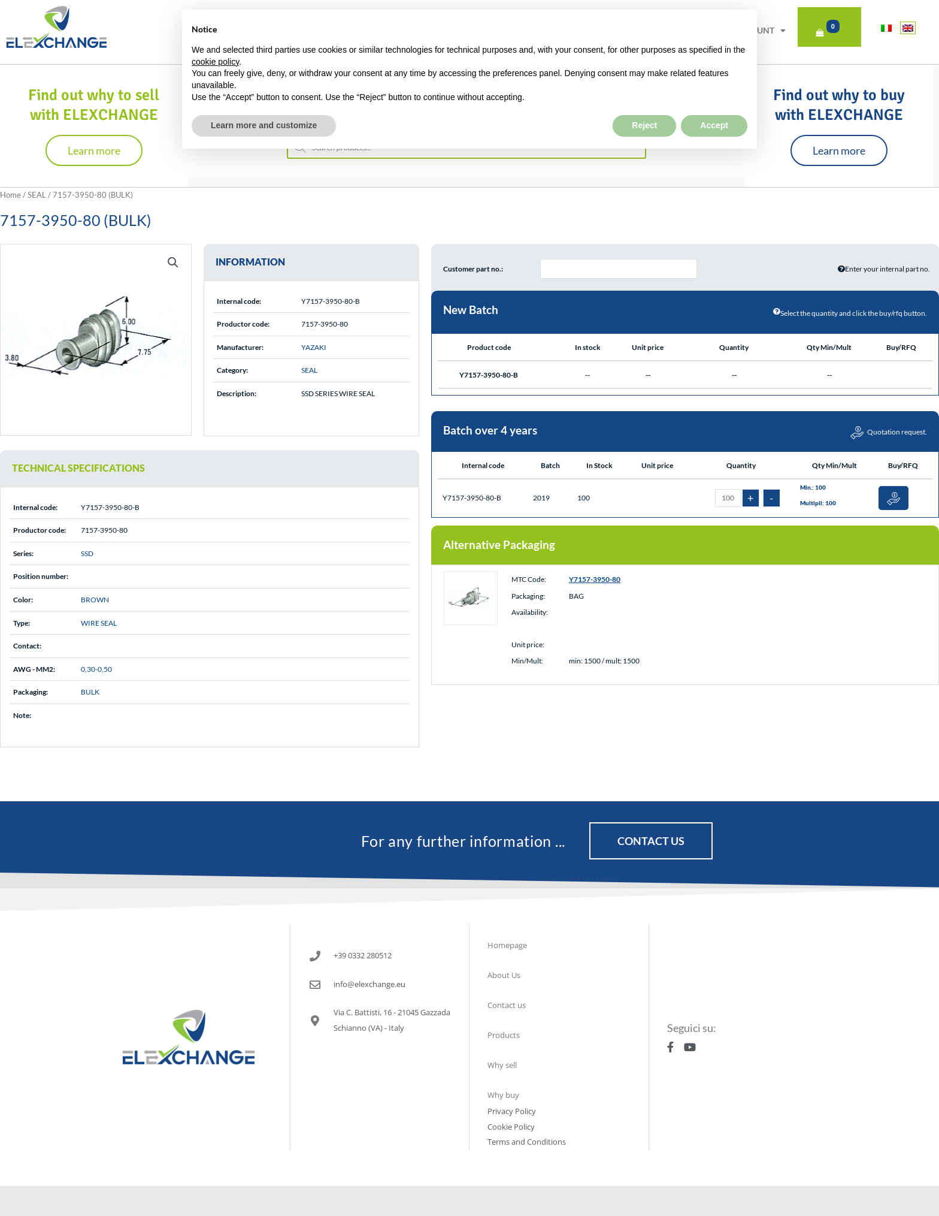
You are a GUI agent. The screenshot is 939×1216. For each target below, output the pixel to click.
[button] (173, 262)
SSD (87, 553)
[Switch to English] (908, 28)
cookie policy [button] (215, 33)
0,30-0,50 (96, 669)
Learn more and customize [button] (264, 97)
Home (10, 195)
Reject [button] (644, 97)
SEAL (37, 195)
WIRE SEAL (99, 622)
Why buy (503, 1095)
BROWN (95, 599)
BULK (90, 691)
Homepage (507, 945)
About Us (503, 975)
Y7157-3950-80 (594, 579)
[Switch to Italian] (886, 28)
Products (503, 1035)
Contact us (506, 1005)
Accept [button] (714, 97)
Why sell (502, 1065)
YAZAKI (313, 347)
